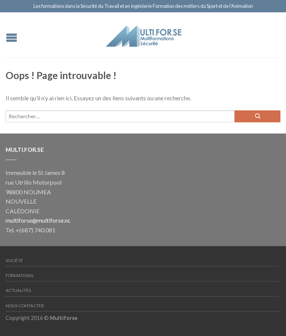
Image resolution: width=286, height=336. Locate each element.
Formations (19, 275)
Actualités (18, 290)
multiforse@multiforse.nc (38, 220)
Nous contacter (25, 305)
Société (14, 260)
